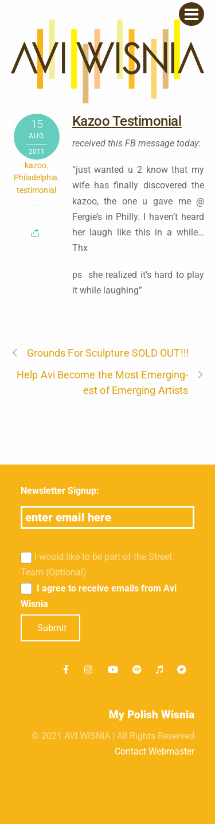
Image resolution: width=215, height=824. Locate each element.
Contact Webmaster (154, 751)
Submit (52, 627)
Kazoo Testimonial (127, 121)
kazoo (35, 165)
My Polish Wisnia (151, 714)
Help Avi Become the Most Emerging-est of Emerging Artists (110, 381)
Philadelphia (35, 177)
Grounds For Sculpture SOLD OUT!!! (100, 353)
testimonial (36, 190)
